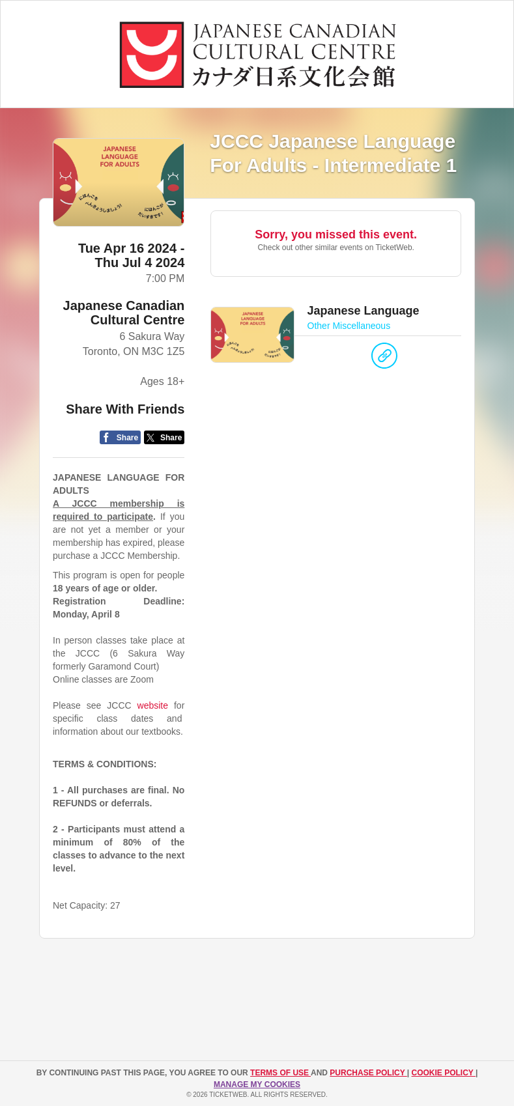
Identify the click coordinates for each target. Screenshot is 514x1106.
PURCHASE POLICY (368, 1072)
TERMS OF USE (280, 1072)
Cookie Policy (444, 1072)
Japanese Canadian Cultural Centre (124, 312)
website (152, 705)
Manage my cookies (257, 1084)
